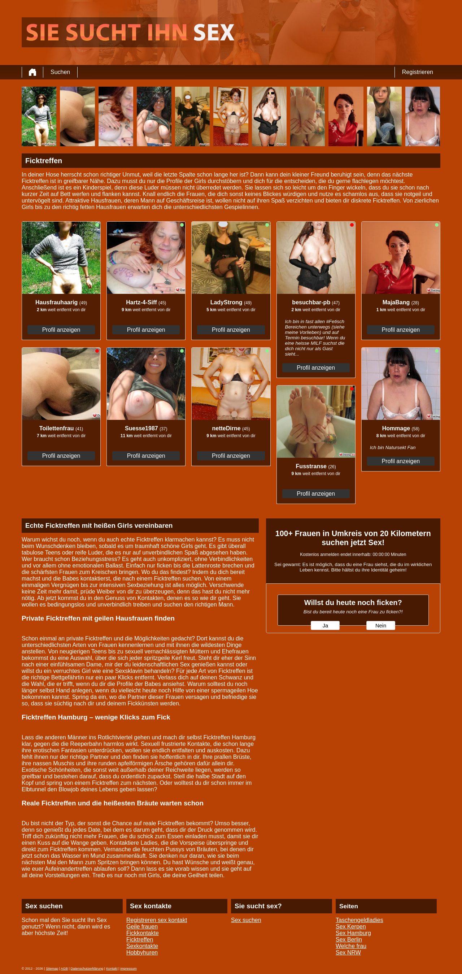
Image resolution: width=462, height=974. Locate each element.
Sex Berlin (349, 939)
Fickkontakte (142, 933)
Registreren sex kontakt (156, 920)
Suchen (60, 72)
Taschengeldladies (359, 920)
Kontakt (112, 968)
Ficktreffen (139, 939)
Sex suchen (246, 920)
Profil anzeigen (61, 330)
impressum (128, 968)
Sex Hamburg (353, 933)
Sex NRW (348, 952)
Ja (325, 626)
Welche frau (351, 946)
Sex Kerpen (351, 926)
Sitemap (52, 968)
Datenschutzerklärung (87, 968)
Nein (380, 626)
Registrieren (417, 72)
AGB (64, 968)
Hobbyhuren (142, 952)
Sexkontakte (142, 946)
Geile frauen (142, 926)
